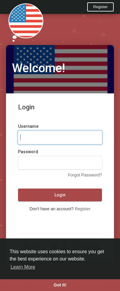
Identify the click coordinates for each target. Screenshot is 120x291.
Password (28, 151)
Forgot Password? (85, 175)
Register (100, 7)
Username (28, 126)
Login (60, 194)
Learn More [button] (23, 267)
